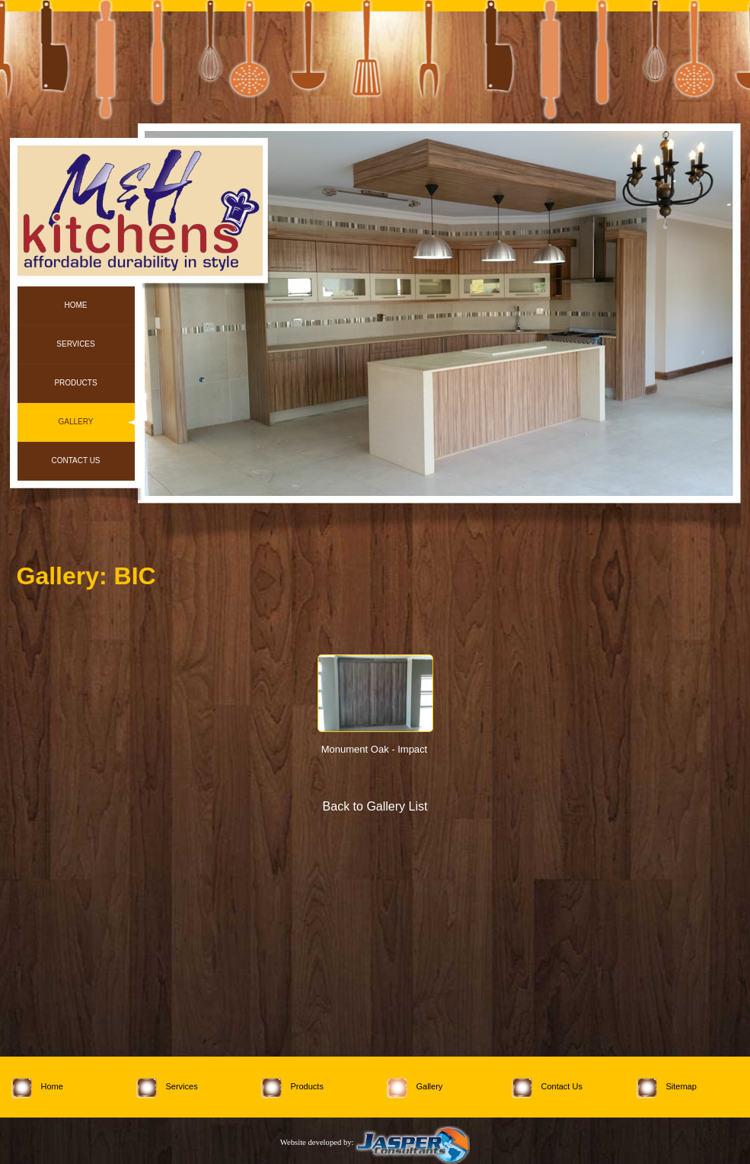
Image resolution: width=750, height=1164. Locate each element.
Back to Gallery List (375, 806)
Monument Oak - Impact (374, 749)
